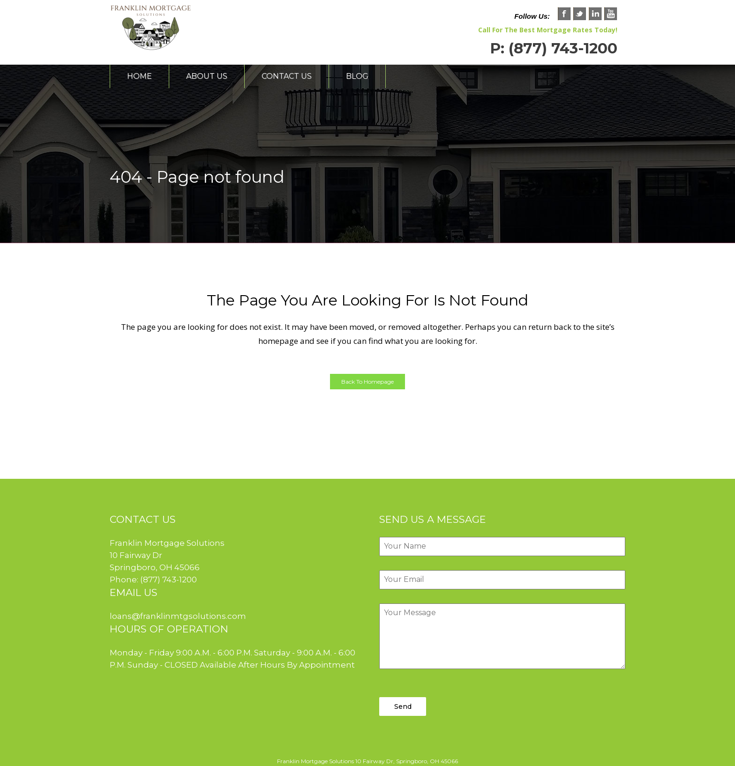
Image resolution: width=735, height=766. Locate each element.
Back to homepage (367, 381)
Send (403, 706)
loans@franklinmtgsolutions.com (178, 616)
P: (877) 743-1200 (553, 48)
